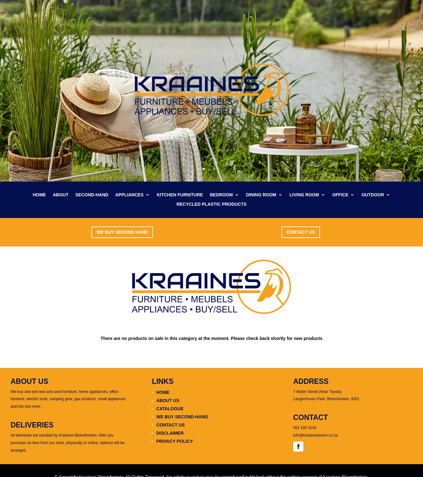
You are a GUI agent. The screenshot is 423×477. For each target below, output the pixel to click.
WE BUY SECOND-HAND (182, 416)
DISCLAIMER (170, 433)
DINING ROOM (261, 195)
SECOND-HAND (91, 195)
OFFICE (340, 195)
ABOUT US (167, 400)
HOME (39, 195)
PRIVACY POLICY (174, 441)
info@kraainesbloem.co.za (315, 435)
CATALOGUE (170, 408)
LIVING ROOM (304, 195)
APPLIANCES (129, 195)
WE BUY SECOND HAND (122, 232)
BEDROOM (221, 195)
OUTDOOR (372, 195)
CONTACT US (300, 232)
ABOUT (60, 195)
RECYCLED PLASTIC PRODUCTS (211, 204)
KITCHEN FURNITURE (180, 195)
